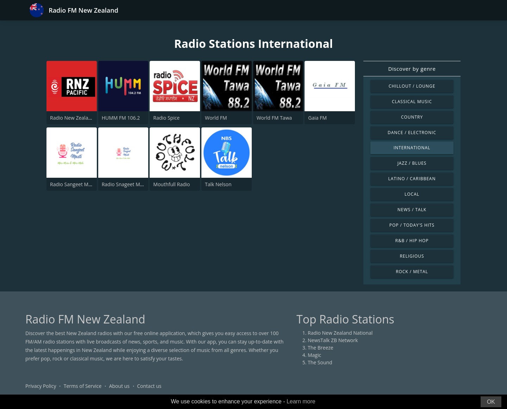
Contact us (149, 386)
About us (119, 386)
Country (412, 117)
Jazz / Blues (412, 163)
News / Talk (412, 210)
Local (412, 194)
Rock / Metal (412, 272)
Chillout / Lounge (412, 86)
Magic (314, 355)
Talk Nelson (218, 184)
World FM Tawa (274, 117)
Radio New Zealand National (340, 332)
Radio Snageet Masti (125, 184)
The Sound (320, 362)
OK (491, 402)
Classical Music (412, 102)
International (412, 148)
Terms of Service (83, 386)
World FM (216, 117)
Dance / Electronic (412, 133)
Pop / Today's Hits (411, 225)
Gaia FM (317, 117)
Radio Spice (166, 117)
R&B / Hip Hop (412, 241)
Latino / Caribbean (412, 179)
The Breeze (320, 347)
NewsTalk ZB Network (333, 340)
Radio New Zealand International (87, 117)
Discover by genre (412, 68)
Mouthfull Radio (171, 184)
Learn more (301, 401)
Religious (412, 256)
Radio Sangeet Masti (73, 184)
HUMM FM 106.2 (121, 117)
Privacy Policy (40, 386)
